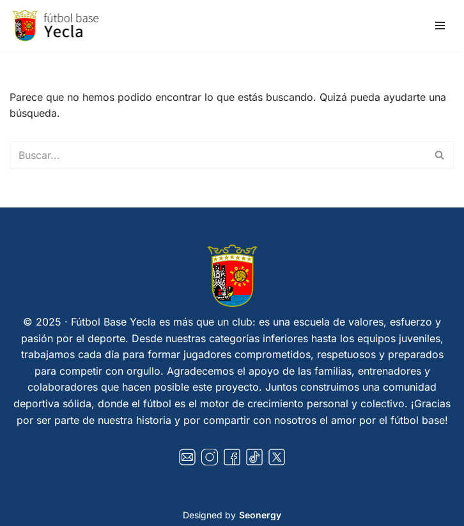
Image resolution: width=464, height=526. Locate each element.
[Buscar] (218, 155)
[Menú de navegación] (440, 25)
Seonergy (260, 514)
